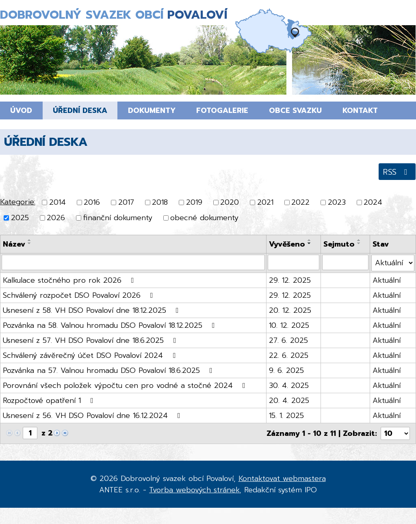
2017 (126, 202)
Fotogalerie (222, 110)
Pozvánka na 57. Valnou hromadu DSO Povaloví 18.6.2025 (109, 370)
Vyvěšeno (287, 244)
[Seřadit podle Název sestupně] (29, 243)
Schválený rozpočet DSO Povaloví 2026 (79, 295)
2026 (56, 218)
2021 (265, 202)
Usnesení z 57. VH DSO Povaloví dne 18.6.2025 (91, 340)
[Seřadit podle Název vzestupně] (29, 240)
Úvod (21, 110)
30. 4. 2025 (289, 385)
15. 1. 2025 (286, 415)
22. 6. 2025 (288, 355)
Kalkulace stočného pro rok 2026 (70, 280)
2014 (57, 202)
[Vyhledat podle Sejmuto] (345, 262)
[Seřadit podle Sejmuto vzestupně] (359, 240)
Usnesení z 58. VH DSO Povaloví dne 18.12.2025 (92, 310)
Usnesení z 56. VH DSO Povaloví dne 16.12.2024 (93, 415)
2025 (20, 218)
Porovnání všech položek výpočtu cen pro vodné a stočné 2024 (126, 385)
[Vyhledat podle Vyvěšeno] (293, 262)
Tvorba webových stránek (194, 490)
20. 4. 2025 (289, 400)
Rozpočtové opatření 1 (50, 400)
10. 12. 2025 (289, 325)
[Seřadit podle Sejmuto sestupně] (359, 243)
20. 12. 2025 (290, 310)
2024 (373, 202)
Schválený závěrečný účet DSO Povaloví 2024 (91, 355)
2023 (337, 202)
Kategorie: (17, 202)
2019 (194, 202)
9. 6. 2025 (286, 370)
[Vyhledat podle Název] (133, 262)
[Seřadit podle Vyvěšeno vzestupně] (309, 240)
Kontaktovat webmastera (282, 478)
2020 (229, 202)
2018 (160, 202)
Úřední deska (80, 110)
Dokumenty (152, 110)
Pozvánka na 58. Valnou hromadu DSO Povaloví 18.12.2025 (110, 325)
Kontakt (360, 110)
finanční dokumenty (117, 218)
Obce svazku (295, 110)
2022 (300, 202)
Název (14, 244)
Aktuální (387, 280)
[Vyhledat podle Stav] (393, 263)
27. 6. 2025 (288, 340)
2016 (92, 202)
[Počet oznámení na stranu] (395, 433)
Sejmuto (339, 244)
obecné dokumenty (204, 218)
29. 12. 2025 (290, 280)
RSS (397, 172)
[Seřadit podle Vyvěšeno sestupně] (309, 243)
